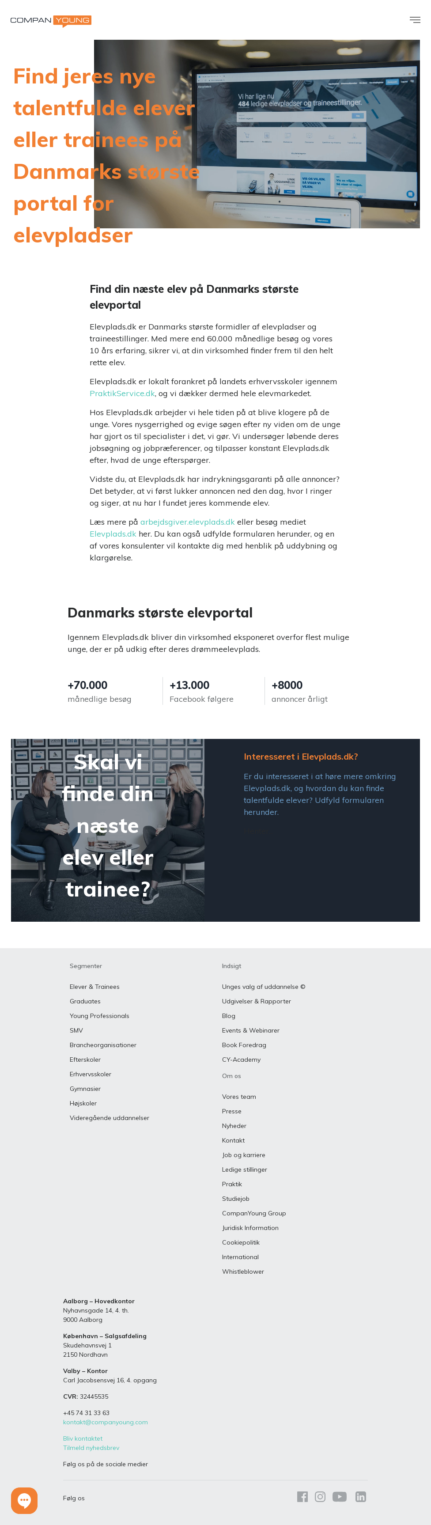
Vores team (239, 1097)
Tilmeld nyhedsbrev (91, 1448)
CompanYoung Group (254, 1213)
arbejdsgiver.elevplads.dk (187, 522)
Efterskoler (85, 1059)
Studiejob (236, 1199)
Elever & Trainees (95, 987)
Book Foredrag (244, 1045)
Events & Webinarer (251, 1030)
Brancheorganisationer (103, 1045)
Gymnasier (85, 1089)
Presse (232, 1111)
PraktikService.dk (122, 393)
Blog (228, 1016)
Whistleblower (243, 1271)
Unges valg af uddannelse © (264, 987)
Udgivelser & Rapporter (256, 1001)
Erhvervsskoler (90, 1074)
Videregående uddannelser (109, 1118)
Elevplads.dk (113, 534)
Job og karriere (243, 1155)
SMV (76, 1030)
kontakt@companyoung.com (105, 1422)
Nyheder (234, 1126)
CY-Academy (241, 1059)
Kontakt (233, 1140)
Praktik (232, 1184)
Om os (231, 1076)
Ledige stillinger (244, 1169)
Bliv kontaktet (82, 1438)
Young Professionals (99, 1016)
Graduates (85, 1001)
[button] (24, 1500)
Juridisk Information (250, 1228)
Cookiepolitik (241, 1242)
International (240, 1257)
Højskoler (83, 1103)
